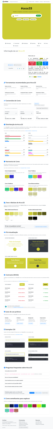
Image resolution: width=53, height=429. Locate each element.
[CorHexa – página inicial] (5, 1)
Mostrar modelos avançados (39, 105)
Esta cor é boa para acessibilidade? (11, 377)
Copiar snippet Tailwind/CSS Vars (42, 108)
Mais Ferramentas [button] (47, 1)
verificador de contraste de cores (18, 307)
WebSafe (39, 76)
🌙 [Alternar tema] (27, 1)
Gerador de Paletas (28, 130)
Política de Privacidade (40, 424)
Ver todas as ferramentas (23, 427)
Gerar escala (7, 323)
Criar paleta (31, 323)
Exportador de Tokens (19, 334)
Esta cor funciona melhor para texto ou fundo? (13, 386)
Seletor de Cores (22, 421)
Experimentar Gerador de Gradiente (41, 226)
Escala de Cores (34, 130)
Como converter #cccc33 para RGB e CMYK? (13, 383)
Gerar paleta (19, 19)
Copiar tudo (37, 103)
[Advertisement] (26, 28)
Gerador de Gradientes (23, 423)
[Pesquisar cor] (25, 15)
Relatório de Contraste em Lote (23, 281)
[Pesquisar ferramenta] (17, 1)
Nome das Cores (39, 423)
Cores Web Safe (38, 421)
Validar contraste (26, 19)
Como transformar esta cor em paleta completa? (14, 380)
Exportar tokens (33, 19)
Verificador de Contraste (23, 424)
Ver (38, 15)
